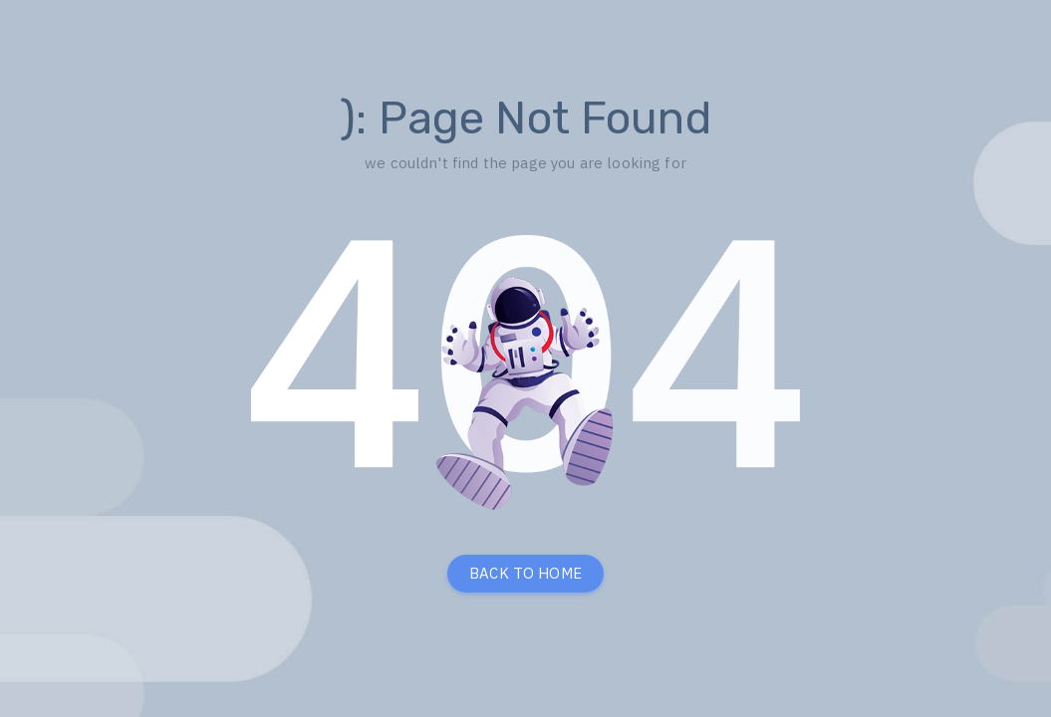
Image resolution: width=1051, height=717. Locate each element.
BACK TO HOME (525, 573)
